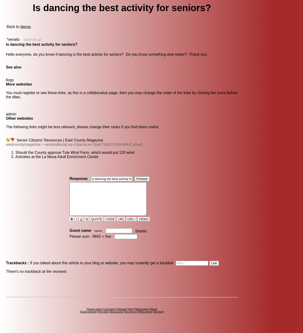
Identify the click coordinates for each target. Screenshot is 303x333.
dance (25, 27)
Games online (94, 315)
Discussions (116, 318)
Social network (88, 318)
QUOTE (96, 225)
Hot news (103, 318)
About (153, 315)
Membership (141, 315)
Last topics (109, 315)
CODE (110, 225)
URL (121, 225)
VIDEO (144, 225)
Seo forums (131, 318)
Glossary (121, 315)
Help (131, 315)
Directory (158, 318)
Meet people (145, 318)
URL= (132, 225)
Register (141, 237)
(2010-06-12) (32, 39)
